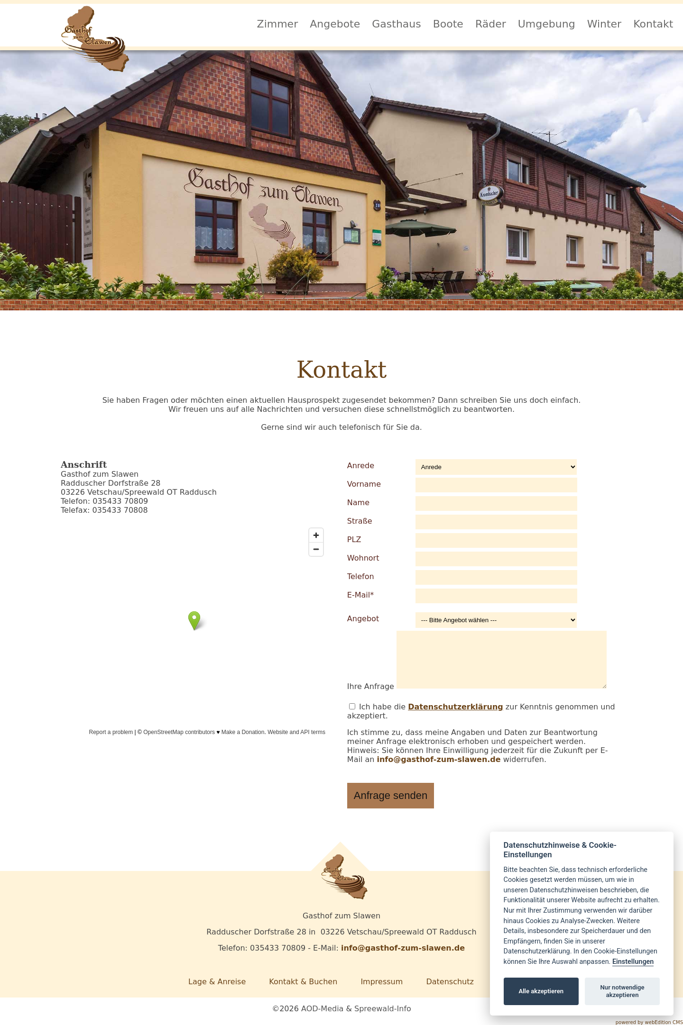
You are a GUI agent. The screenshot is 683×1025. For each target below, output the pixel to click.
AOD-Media (322, 1008)
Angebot (363, 618)
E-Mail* (360, 594)
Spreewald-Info (382, 1008)
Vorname (364, 484)
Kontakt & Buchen (303, 981)
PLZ (354, 539)
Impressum (381, 981)
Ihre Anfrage (370, 685)
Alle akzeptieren (540, 991)
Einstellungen (633, 962)
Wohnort (363, 557)
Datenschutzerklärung (455, 706)
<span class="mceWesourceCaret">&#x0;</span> (194, 630)
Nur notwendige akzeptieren (622, 991)
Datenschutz (449, 981)
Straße (359, 521)
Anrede (360, 465)
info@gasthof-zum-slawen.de (438, 759)
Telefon (360, 576)
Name (358, 502)
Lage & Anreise (217, 981)
